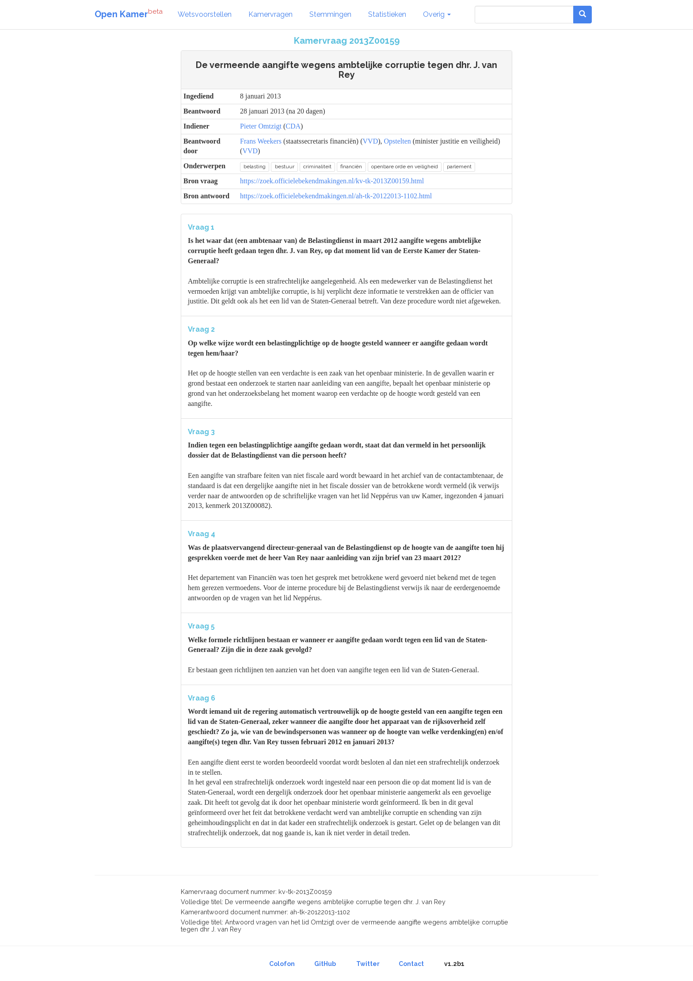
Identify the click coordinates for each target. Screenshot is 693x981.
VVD (370, 141)
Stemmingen (330, 14)
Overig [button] (437, 14)
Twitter (368, 963)
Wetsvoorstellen (205, 14)
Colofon (282, 963)
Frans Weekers (261, 141)
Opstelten (397, 141)
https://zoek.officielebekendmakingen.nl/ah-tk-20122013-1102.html (336, 196)
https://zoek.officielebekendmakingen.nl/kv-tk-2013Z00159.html (332, 181)
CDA (293, 126)
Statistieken (387, 14)
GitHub (325, 963)
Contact (411, 963)
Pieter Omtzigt (261, 126)
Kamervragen (270, 14)
